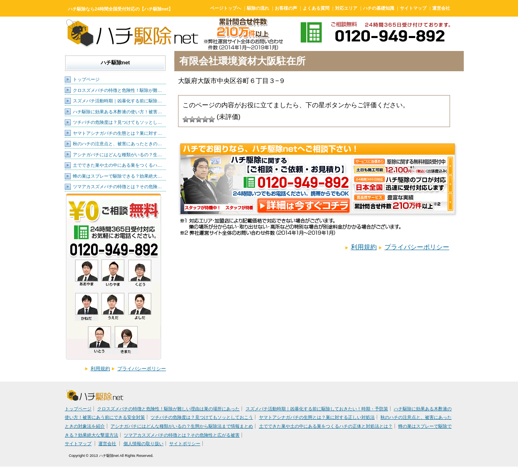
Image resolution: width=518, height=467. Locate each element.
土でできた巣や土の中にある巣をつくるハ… (117, 165)
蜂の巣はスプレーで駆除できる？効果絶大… (117, 176)
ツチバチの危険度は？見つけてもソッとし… (117, 122)
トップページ (86, 79)
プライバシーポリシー (141, 368)
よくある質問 (316, 8)
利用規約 (100, 368)
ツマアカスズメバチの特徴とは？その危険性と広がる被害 (182, 435)
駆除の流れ (258, 8)
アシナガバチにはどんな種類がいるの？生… (117, 154)
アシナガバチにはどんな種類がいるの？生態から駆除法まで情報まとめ (181, 426)
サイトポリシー (184, 443)
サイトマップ (413, 8)
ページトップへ (225, 8)
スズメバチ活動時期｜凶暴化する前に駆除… (117, 100)
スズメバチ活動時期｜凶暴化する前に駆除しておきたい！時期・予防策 (317, 408)
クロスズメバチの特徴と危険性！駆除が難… (117, 90)
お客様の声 (286, 8)
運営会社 (441, 8)
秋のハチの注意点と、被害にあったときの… (117, 143)
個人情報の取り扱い (143, 443)
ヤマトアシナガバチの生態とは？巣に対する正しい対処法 (317, 417)
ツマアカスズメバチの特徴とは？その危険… (117, 186)
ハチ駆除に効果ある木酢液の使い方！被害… (117, 111)
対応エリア (346, 8)
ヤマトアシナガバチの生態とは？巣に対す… (117, 133)
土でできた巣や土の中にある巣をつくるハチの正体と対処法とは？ (326, 426)
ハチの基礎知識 (378, 8)
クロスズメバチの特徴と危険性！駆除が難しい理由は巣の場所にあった (168, 408)
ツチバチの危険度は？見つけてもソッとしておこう (202, 417)
